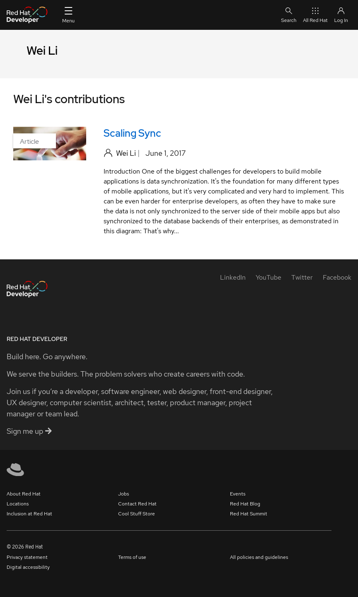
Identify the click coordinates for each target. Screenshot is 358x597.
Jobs (123, 494)
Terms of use (132, 557)
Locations (18, 503)
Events (237, 494)
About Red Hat (24, 494)
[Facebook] (337, 277)
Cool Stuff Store (136, 513)
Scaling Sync (132, 133)
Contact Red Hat (137, 503)
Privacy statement (27, 557)
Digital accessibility (28, 567)
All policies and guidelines (259, 557)
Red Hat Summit (248, 513)
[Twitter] (302, 277)
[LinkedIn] (233, 277)
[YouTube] (268, 277)
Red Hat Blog (245, 503)
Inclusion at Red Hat (29, 513)
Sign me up (29, 431)
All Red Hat (315, 15)
